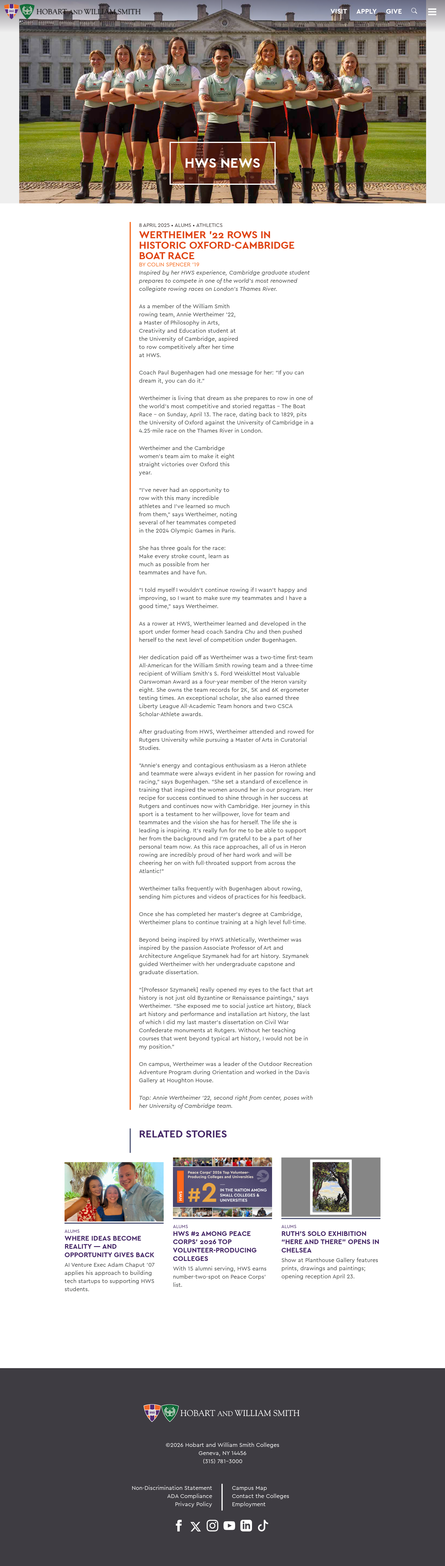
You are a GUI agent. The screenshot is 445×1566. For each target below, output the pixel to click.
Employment (249, 1504)
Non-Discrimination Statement (172, 1487)
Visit (338, 11)
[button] (414, 11)
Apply (366, 11)
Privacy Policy (193, 1504)
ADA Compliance (189, 1495)
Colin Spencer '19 (173, 264)
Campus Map (249, 1487)
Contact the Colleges (260, 1495)
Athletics (209, 225)
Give (394, 11)
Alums (183, 225)
